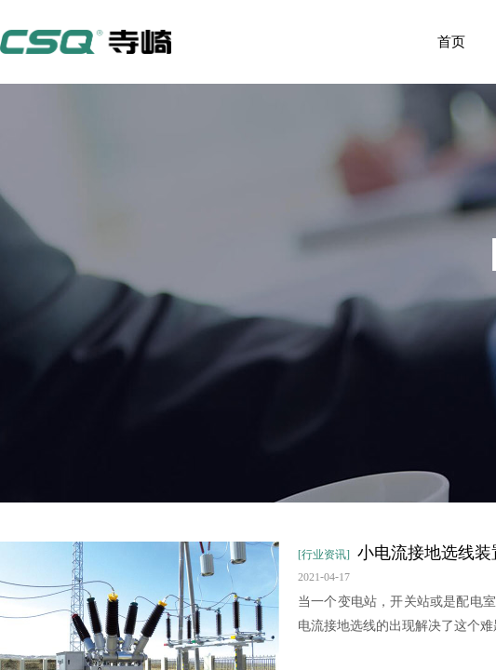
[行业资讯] (324, 554)
